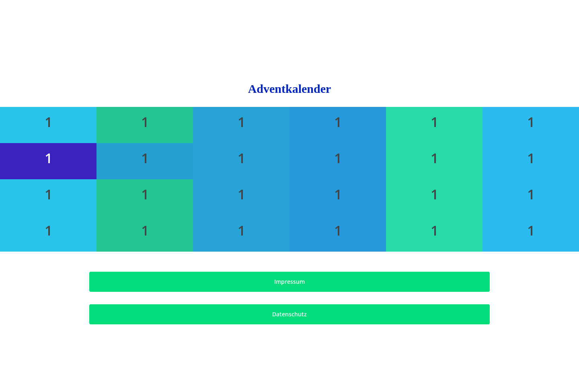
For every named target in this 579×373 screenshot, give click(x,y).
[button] (289, 282)
